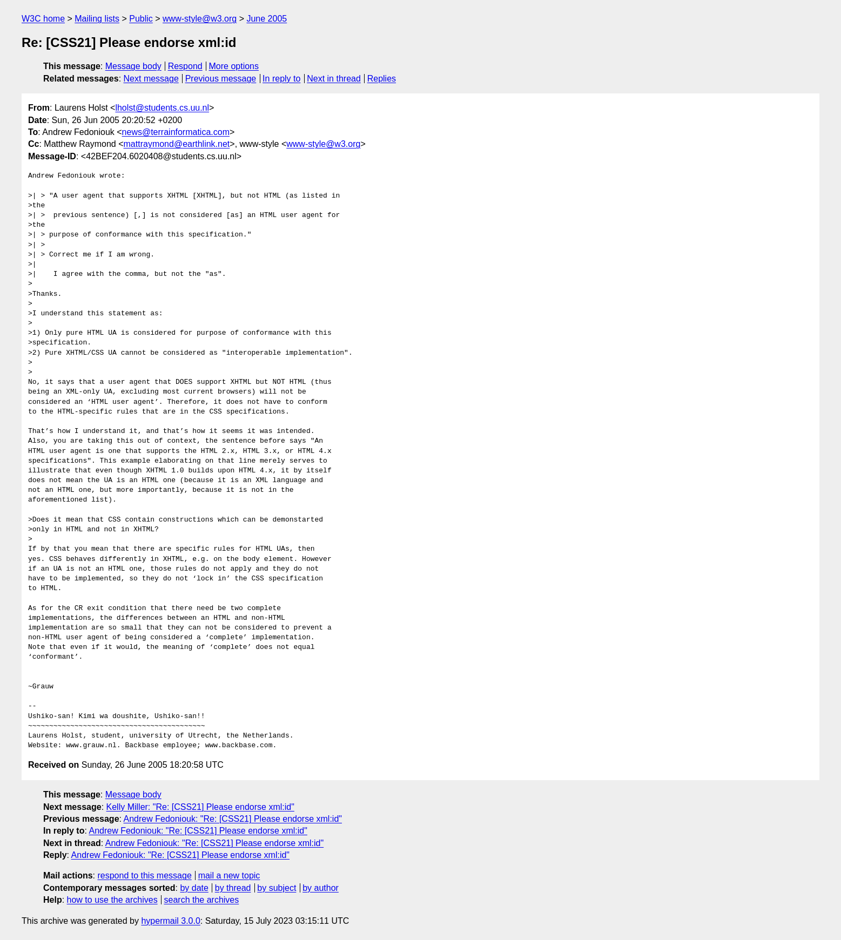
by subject (276, 887)
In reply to (281, 78)
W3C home (43, 18)
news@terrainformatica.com (176, 132)
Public (141, 18)
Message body (133, 66)
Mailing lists (97, 18)
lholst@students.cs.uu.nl (162, 107)
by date (194, 887)
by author (320, 887)
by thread (233, 887)
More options (234, 66)
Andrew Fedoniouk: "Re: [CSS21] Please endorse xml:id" (233, 818)
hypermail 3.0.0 (170, 920)
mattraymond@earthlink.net (177, 143)
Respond (185, 66)
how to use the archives (112, 899)
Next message (151, 78)
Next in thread (334, 78)
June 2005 (266, 18)
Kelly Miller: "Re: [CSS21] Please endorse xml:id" (200, 806)
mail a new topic (229, 875)
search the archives (201, 899)
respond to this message (144, 875)
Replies (381, 78)
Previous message (221, 78)
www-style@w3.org (200, 18)
